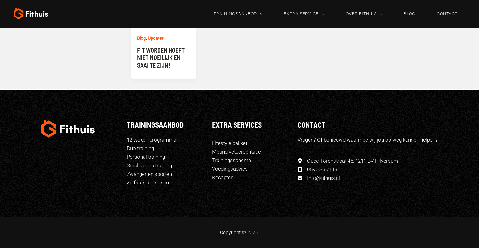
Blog (141, 38)
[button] (259, 14)
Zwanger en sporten (149, 174)
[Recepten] (222, 177)
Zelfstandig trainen (148, 183)
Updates (156, 38)
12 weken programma (151, 140)
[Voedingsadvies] (230, 169)
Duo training (140, 148)
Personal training (146, 157)
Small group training (149, 165)
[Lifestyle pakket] (229, 143)
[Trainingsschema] (231, 160)
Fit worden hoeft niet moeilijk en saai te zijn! (161, 57)
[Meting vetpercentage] (236, 151)
